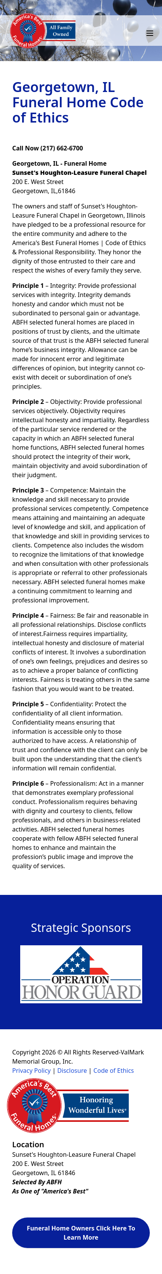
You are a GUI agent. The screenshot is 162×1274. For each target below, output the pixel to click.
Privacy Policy (31, 1070)
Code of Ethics (113, 1070)
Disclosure (72, 1070)
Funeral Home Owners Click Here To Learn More (81, 1233)
